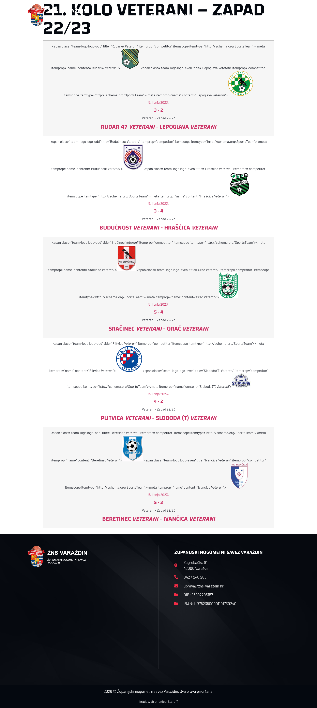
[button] (281, 15)
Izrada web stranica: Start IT (158, 701)
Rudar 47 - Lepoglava (158, 126)
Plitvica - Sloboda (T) (158, 418)
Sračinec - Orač (158, 328)
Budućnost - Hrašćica (158, 227)
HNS (154, 15)
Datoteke (224, 15)
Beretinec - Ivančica (158, 518)
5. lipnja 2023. (158, 102)
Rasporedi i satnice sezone (187, 15)
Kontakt (247, 15)
